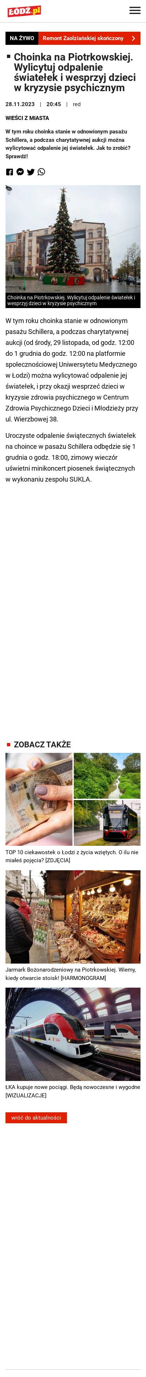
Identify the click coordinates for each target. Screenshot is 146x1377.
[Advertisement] (73, 605)
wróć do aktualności (36, 1118)
